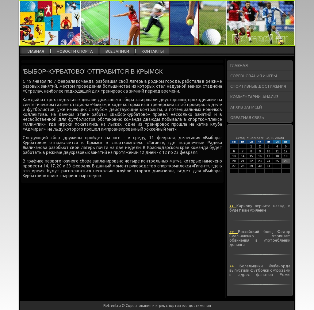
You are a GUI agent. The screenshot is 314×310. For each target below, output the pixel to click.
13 (234, 156)
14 (242, 156)
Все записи (117, 51)
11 (277, 151)
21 (242, 161)
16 (260, 156)
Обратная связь (247, 117)
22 (251, 161)
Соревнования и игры (253, 76)
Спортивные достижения (258, 86)
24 (268, 161)
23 (260, 161)
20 (234, 161)
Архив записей (246, 107)
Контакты (153, 51)
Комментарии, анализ (254, 96)
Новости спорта (75, 51)
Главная (35, 51)
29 (251, 166)
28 (242, 166)
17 (268, 156)
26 (285, 161)
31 (268, 166)
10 (268, 151)
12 (285, 151)
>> (232, 206)
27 (234, 166)
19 (285, 156)
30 (260, 166)
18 (277, 156)
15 (251, 156)
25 (277, 161)
